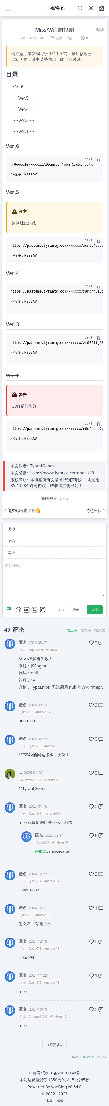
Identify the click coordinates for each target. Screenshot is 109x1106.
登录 (75, 609)
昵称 (11, 528)
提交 (94, 609)
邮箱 (11, 540)
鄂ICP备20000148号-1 (63, 1073)
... (20, 773)
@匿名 (41, 851)
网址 (11, 552)
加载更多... (54, 1044)
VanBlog (66, 1086)
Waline (91, 1057)
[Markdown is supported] (10, 609)
